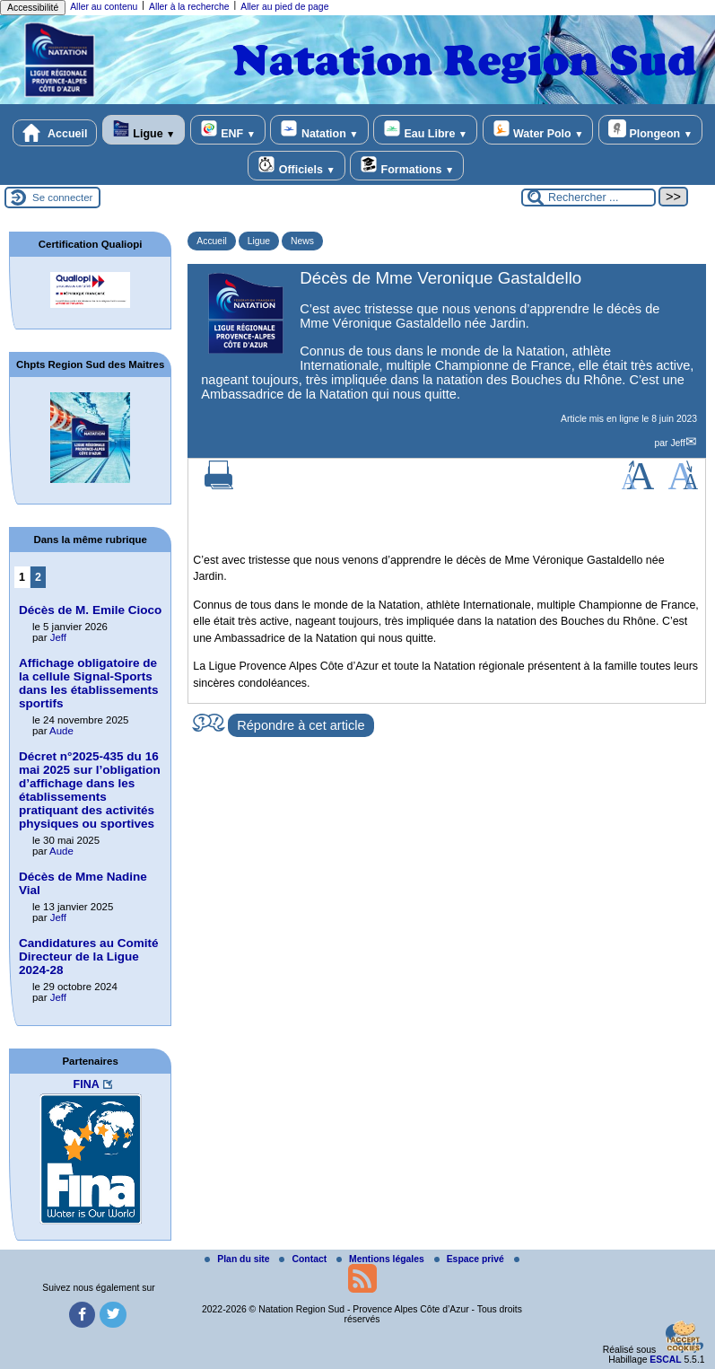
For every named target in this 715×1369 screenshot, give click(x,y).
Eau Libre (425, 129)
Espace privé (470, 1259)
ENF (228, 129)
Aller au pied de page (284, 7)
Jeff (677, 443)
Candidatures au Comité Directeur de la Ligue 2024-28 (88, 956)
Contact (304, 1259)
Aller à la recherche (189, 7)
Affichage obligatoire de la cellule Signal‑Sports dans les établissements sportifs (89, 683)
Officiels (296, 165)
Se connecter (62, 197)
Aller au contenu (103, 7)
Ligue (143, 129)
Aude (61, 730)
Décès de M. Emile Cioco (90, 610)
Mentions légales (381, 1259)
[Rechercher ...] (588, 197)
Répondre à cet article (300, 725)
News (302, 241)
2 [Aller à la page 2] (38, 577)
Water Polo (538, 129)
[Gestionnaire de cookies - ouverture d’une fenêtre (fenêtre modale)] (683, 1338)
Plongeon (650, 129)
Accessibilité (32, 8)
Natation (319, 129)
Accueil (54, 133)
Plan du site (238, 1259)
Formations (407, 165)
